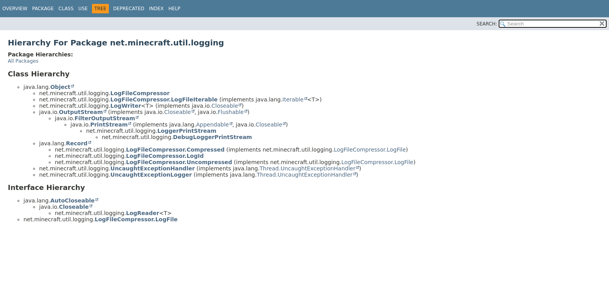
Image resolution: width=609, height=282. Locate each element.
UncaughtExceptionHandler (152, 168)
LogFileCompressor (139, 93)
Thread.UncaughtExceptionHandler (307, 168)
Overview (14, 8)
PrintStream (109, 124)
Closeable (224, 106)
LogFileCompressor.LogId (165, 156)
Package (43, 8)
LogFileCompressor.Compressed (175, 149)
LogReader (142, 213)
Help (174, 8)
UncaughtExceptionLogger (151, 175)
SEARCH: (487, 24)
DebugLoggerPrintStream (212, 137)
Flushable (231, 112)
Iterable (293, 99)
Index (156, 8)
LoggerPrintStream (186, 131)
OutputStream (81, 112)
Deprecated (128, 8)
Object (60, 87)
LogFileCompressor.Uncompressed (179, 162)
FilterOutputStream (104, 118)
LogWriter (125, 106)
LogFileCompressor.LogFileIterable (164, 99)
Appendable (212, 124)
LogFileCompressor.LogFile (370, 149)
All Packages (23, 61)
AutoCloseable (72, 200)
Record (76, 143)
